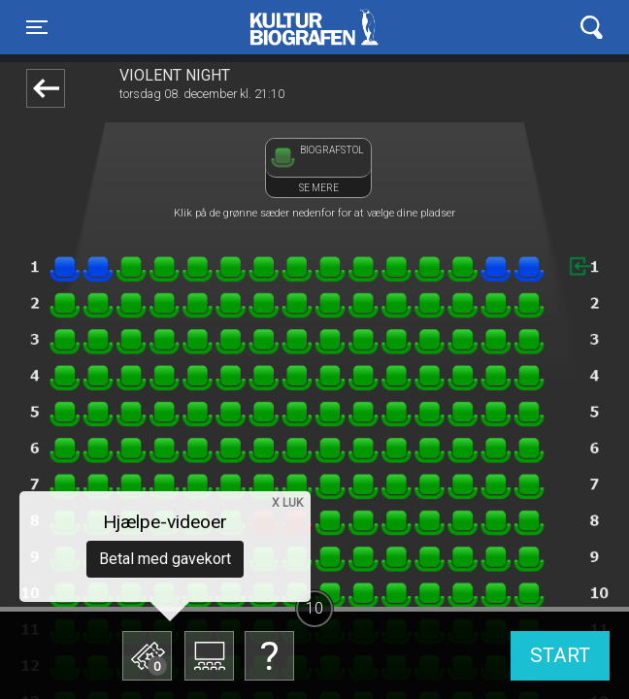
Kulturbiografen (314, 27)
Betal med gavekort (165, 558)
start (560, 655)
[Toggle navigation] (37, 27)
